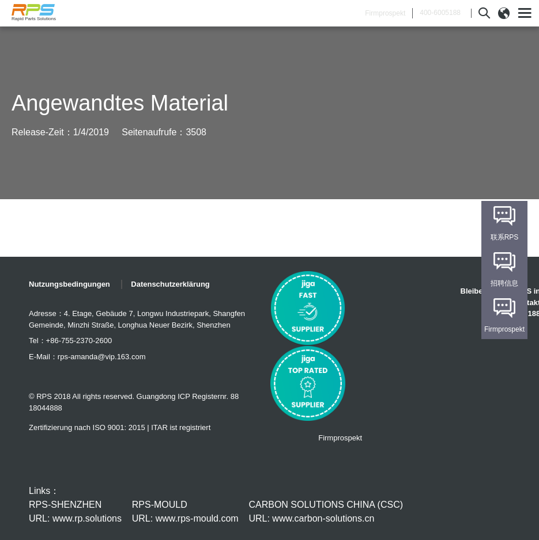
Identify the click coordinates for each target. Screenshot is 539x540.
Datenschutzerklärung (170, 284)
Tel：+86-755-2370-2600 (70, 340)
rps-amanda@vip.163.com (102, 356)
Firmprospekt (385, 13)
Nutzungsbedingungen (69, 284)
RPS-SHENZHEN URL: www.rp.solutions (75, 511)
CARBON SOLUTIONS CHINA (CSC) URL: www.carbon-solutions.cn (325, 511)
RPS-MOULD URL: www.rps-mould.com (185, 511)
